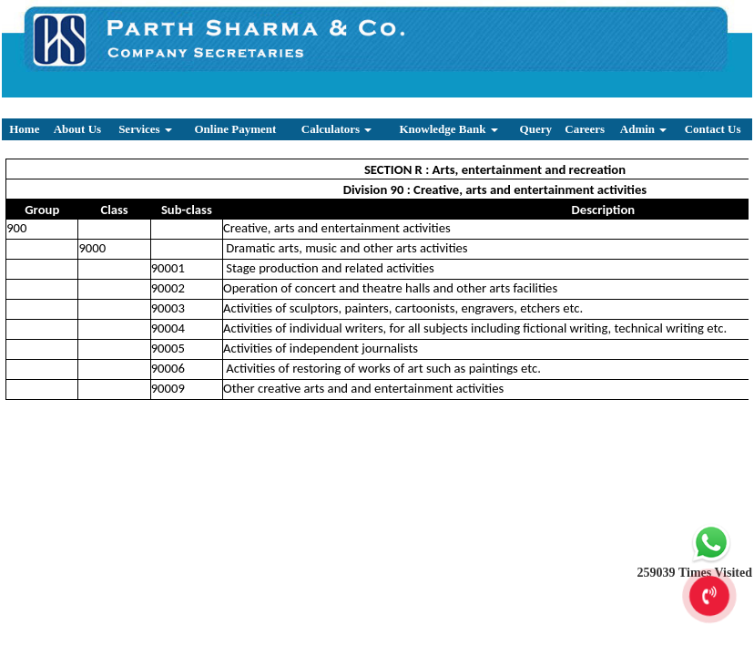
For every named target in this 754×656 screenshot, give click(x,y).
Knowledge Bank (448, 129)
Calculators (336, 129)
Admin (643, 129)
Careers (585, 129)
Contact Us (713, 129)
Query (536, 129)
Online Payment (235, 129)
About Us (77, 129)
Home (24, 129)
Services (145, 129)
